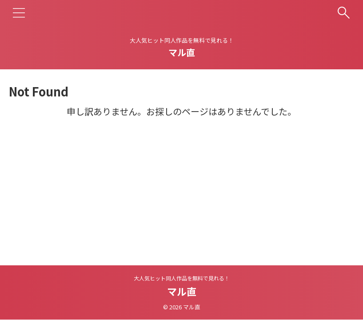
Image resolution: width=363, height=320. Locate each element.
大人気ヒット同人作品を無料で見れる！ (182, 278)
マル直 (181, 52)
